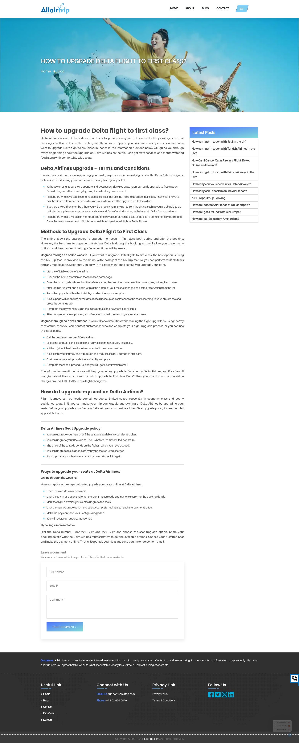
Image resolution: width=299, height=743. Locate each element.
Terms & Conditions (163, 700)
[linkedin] (231, 694)
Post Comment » (65, 626)
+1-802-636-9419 (116, 700)
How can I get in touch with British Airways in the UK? (223, 174)
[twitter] (218, 694)
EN (242, 8)
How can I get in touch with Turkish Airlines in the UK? (223, 151)
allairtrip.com (151, 738)
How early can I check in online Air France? (219, 191)
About (189, 8)
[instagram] (224, 694)
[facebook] (211, 694)
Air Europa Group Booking (208, 198)
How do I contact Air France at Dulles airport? (221, 204)
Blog (205, 8)
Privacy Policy (160, 694)
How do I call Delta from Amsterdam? (215, 218)
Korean (47, 719)
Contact (222, 8)
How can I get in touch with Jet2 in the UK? (219, 141)
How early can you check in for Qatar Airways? (221, 184)
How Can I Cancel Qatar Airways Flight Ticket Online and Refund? (221, 163)
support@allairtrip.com (121, 694)
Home (174, 8)
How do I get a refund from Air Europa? (216, 212)
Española (48, 713)
